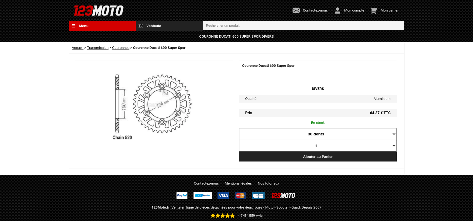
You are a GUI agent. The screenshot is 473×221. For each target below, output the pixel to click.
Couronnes (120, 48)
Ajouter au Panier (318, 156)
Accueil (77, 48)
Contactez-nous (206, 183)
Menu (79, 26)
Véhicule (150, 26)
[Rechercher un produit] (304, 26)
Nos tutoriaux (268, 183)
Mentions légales (238, 183)
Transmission (98, 48)
